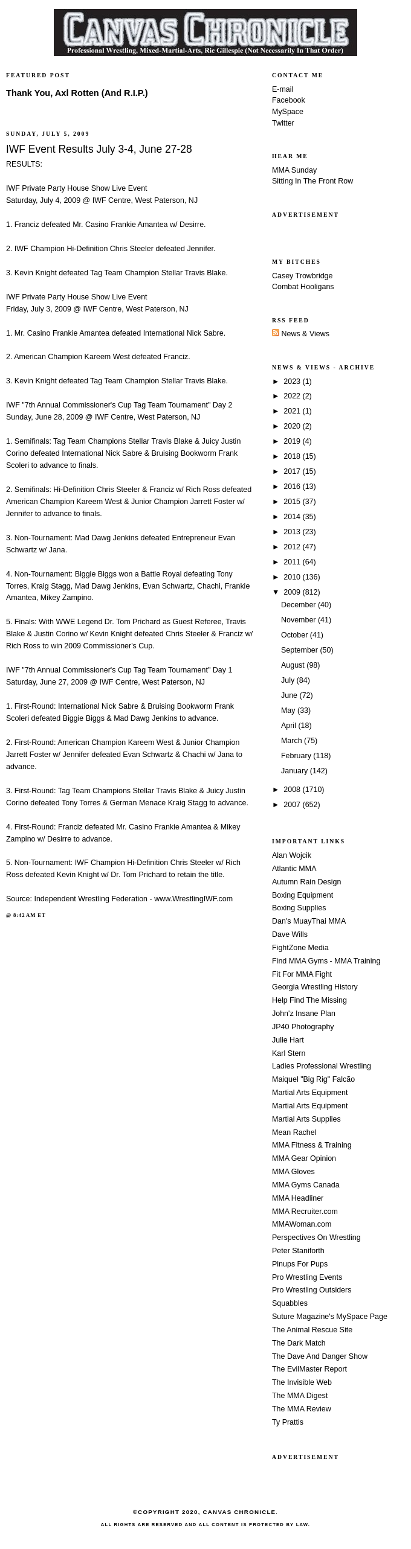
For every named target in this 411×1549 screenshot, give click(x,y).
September (300, 650)
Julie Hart (288, 1040)
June (290, 695)
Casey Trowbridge (302, 276)
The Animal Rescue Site (312, 1330)
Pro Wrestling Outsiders (311, 1290)
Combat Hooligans (303, 287)
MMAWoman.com (301, 1224)
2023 (292, 381)
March (292, 740)
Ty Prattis (287, 1422)
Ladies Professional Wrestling (321, 1066)
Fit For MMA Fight (302, 974)
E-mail (282, 89)
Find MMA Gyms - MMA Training (326, 961)
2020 (292, 426)
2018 (292, 456)
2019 (292, 441)
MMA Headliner (297, 1198)
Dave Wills (290, 934)
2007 (292, 804)
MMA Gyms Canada (306, 1185)
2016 (292, 486)
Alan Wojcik (291, 855)
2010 (292, 577)
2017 (292, 471)
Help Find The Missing (309, 1000)
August (293, 665)
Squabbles (290, 1303)
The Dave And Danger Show (319, 1356)
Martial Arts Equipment (310, 1092)
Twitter (283, 123)
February (297, 756)
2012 (292, 547)
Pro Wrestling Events (307, 1277)
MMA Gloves (293, 1171)
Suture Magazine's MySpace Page (329, 1316)
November (299, 620)
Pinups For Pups (300, 1264)
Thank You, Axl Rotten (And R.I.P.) (77, 93)
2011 (292, 562)
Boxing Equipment (302, 895)
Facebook (288, 100)
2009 (292, 592)
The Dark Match (299, 1343)
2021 (292, 411)
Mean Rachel (294, 1132)
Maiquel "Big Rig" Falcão (313, 1079)
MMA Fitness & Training (312, 1145)
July (289, 680)
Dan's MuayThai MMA (309, 921)
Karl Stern (288, 1053)
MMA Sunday (294, 170)
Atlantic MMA (294, 868)
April (289, 725)
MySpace (287, 111)
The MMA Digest (300, 1395)
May (289, 710)
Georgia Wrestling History (315, 987)
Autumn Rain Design (306, 882)
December (299, 605)
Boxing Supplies (299, 908)
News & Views (300, 334)
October (295, 635)
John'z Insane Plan (303, 1013)
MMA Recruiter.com (305, 1211)
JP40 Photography (303, 1027)
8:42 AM (24, 915)
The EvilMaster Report (309, 1369)
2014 (292, 517)
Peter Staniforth (298, 1251)
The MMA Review (301, 1409)
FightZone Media (300, 948)
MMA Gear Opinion (304, 1158)
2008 (292, 789)
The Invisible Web (302, 1382)
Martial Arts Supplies (306, 1119)
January (295, 771)
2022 (292, 396)
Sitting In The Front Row (312, 181)
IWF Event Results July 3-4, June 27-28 (99, 149)
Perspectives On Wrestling (316, 1237)
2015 (292, 501)
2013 (292, 532)
